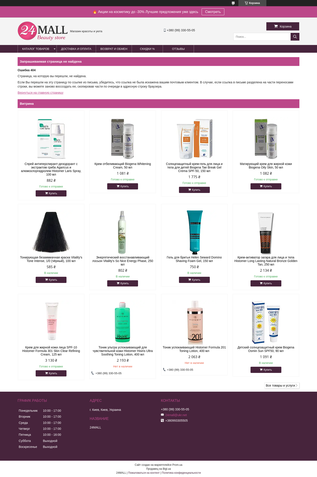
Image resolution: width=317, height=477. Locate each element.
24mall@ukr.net (176, 415)
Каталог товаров (35, 49)
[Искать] (295, 37)
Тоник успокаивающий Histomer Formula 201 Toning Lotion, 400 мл (194, 349)
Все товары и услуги (280, 385)
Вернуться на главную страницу (40, 92)
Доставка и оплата (76, 49)
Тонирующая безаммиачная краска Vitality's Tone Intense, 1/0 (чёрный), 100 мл (51, 259)
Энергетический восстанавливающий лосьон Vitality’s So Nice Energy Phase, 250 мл (122, 261)
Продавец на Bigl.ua (158, 468)
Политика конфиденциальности (181, 472)
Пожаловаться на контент (144, 472)
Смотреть (213, 12)
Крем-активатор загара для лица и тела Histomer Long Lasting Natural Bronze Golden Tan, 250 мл (265, 261)
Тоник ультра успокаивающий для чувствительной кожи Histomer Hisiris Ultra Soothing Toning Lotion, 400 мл (123, 351)
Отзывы (178, 49)
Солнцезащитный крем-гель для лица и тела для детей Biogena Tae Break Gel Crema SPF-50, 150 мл (194, 167)
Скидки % (147, 49)
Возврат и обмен (113, 49)
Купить (53, 193)
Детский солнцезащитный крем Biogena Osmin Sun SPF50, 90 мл (266, 349)
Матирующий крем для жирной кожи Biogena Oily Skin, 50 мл (266, 165)
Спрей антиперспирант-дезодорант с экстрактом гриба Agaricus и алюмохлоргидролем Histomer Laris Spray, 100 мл (51, 169)
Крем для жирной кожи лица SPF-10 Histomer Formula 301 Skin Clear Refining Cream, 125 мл (51, 351)
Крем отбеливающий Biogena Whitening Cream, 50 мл (122, 165)
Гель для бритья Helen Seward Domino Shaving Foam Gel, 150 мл (194, 259)
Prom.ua (177, 464)
